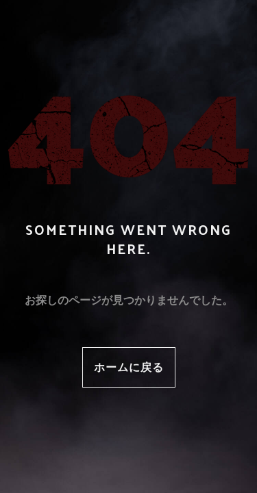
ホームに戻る (129, 367)
